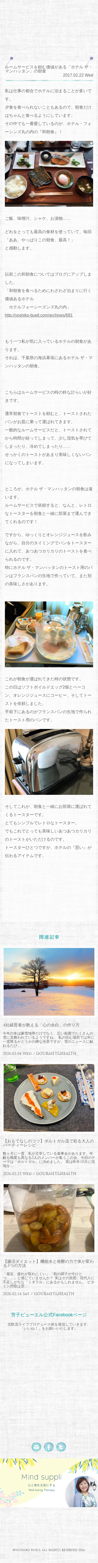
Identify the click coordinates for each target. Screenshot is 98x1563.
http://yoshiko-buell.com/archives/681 (39, 315)
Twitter (61, 1447)
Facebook (49, 1447)
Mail (36, 1447)
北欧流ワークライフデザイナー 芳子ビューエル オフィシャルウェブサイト (49, 18)
